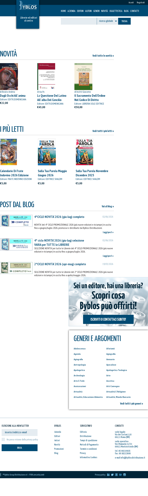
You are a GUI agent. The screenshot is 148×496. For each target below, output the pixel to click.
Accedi (131, 3)
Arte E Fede (79, 380)
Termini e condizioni (88, 449)
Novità (104, 11)
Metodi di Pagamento (89, 444)
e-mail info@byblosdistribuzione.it (130, 458)
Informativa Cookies (88, 457)
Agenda (77, 353)
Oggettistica (115, 11)
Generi (96, 11)
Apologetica (79, 370)
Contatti (134, 11)
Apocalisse (111, 364)
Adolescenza (80, 348)
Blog (126, 11)
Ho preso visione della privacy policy (22, 439)
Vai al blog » (108, 206)
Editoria (83, 432)
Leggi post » (108, 232)
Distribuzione (85, 436)
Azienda (71, 11)
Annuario (110, 359)
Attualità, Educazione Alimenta (88, 397)
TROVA (124, 21)
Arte (108, 375)
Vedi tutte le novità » (103, 55)
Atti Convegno (112, 386)
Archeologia (79, 375)
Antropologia (80, 364)
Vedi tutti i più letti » (103, 131)
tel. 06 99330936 (122, 451)
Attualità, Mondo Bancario (118, 397)
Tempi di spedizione (88, 440)
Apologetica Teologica (116, 370)
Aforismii (110, 348)
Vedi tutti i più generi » (131, 403)
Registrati (141, 3)
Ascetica (110, 380)
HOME (63, 11)
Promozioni (59, 449)
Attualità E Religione (116, 391)
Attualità (78, 391)
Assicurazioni (80, 386)
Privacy (83, 453)
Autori (88, 11)
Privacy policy (100, 475)
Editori (80, 11)
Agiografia (111, 353)
